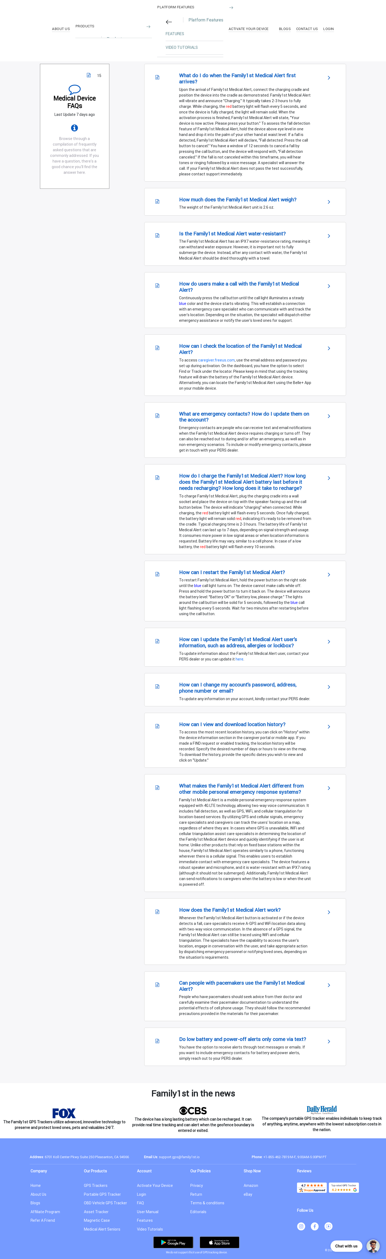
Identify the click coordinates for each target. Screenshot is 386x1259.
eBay (248, 1194)
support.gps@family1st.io (179, 1157)
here (239, 659)
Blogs (35, 1203)
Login (141, 1194)
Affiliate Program (45, 1211)
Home (36, 1185)
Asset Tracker (96, 1211)
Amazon (251, 1185)
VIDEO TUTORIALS (182, 47)
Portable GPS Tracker (102, 1194)
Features (145, 1220)
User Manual (147, 1211)
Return (196, 1194)
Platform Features (176, 7)
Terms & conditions (207, 1203)
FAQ (140, 1203)
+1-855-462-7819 (276, 1157)
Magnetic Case (97, 1220)
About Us (38, 1194)
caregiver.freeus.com (216, 360)
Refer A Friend (43, 1220)
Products (85, 26)
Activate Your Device (155, 1185)
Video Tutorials (150, 1229)
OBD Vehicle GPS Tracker (105, 1203)
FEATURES (175, 33)
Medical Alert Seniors (102, 1229)
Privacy (196, 1185)
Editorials (198, 1211)
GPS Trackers (95, 1185)
